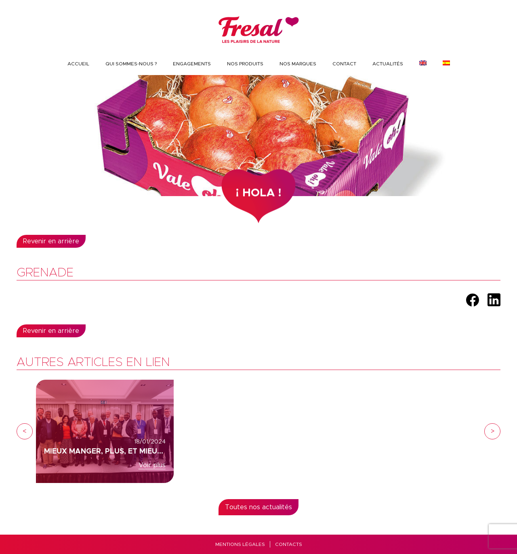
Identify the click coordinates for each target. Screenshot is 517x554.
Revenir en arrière (51, 241)
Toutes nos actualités (258, 507)
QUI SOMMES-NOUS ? (131, 63)
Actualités (387, 63)
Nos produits (245, 63)
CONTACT (344, 63)
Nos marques (298, 63)
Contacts (288, 544)
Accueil (78, 63)
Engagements (192, 63)
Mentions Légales (240, 544)
